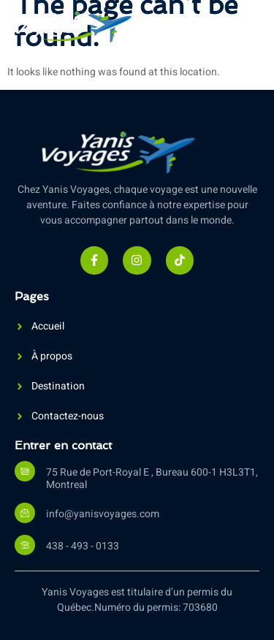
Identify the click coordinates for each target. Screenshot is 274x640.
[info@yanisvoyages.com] (25, 513)
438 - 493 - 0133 (82, 546)
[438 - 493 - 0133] (25, 545)
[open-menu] (248, 28)
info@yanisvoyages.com (102, 514)
